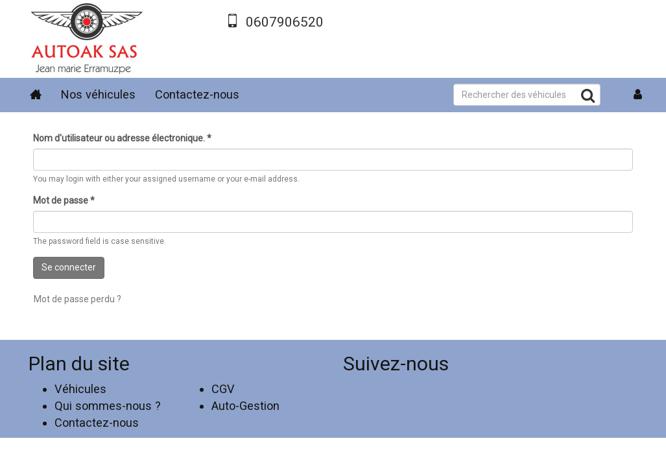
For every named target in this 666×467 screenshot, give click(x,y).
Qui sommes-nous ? (107, 406)
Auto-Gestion (245, 406)
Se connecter (69, 267)
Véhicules (80, 389)
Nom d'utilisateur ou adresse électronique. (122, 138)
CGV (223, 389)
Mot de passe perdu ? (77, 299)
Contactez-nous (197, 94)
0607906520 (285, 22)
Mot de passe (64, 200)
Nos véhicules (98, 94)
